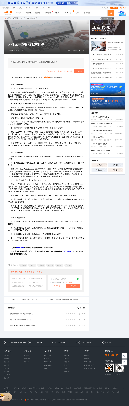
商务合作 (26, 362)
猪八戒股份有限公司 (89, 368)
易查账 (46, 368)
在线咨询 (73, 286)
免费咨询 (57, 286)
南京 (92, 392)
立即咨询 (79, 71)
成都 (31, 392)
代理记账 (15, 18)
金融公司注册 (77, 388)
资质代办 (99, 170)
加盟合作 (26, 355)
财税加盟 (99, 388)
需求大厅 (37, 13)
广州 (52, 392)
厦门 (15, 392)
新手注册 (66, 355)
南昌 (87, 392)
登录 (121, 8)
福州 (46, 392)
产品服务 (6, 371)
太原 (20, 392)
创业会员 (6, 378)
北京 (25, 392)
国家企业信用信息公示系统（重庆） (35, 400)
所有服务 (19, 13)
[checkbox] (51, 282)
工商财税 (29, 13)
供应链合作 (27, 358)
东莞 (41, 392)
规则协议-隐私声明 (89, 365)
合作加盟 (87, 13)
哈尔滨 (57, 392)
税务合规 (6, 362)
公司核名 (16, 388)
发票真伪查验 (47, 355)
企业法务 (6, 368)
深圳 (113, 392)
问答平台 (78, 13)
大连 (36, 392)
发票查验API (47, 362)
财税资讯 (58, 13)
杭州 (63, 392)
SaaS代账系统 (48, 365)
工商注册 (6, 355)
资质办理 (6, 365)
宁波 (97, 392)
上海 (108, 392)
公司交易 (41, 388)
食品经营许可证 (59, 388)
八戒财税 (74, 51)
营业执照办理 (32, 388)
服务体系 (66, 371)
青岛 (102, 392)
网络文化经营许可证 (89, 388)
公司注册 (99, 165)
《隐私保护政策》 (70, 282)
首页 (8, 18)
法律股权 (115, 170)
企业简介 (86, 355)
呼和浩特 (70, 392)
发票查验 (115, 388)
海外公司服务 (48, 12)
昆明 (81, 392)
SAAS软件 (7, 375)
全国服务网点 (87, 362)
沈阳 (118, 392)
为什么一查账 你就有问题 (29, 18)
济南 (76, 392)
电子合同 (46, 358)
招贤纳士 (86, 358)
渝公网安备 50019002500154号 (13, 400)
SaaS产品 (69, 12)
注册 (124, 8)
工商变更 (115, 165)
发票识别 (107, 388)
